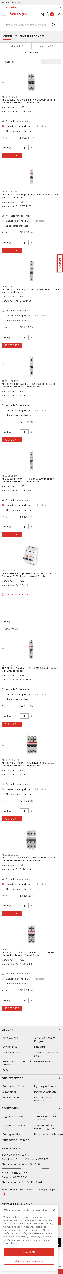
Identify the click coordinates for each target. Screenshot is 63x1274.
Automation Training (16, 1139)
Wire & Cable (11, 1097)
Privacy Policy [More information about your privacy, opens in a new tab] (10, 1243)
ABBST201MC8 (10, 665)
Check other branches (17, 130)
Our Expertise (31, 1078)
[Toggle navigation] (4, 14)
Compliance (10, 1046)
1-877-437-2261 (14, 2)
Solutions (31, 1108)
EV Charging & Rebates (43, 1099)
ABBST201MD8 (10, 286)
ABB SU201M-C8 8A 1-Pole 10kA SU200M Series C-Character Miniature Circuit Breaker (29, 385)
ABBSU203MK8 (10, 854)
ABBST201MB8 (10, 191)
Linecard (39, 1046)
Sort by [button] (45, 45)
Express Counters (14, 1125)
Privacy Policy (11, 1052)
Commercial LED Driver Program (44, 1127)
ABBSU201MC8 (10, 381)
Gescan (31, 1030)
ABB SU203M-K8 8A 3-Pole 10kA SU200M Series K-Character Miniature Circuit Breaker (29, 859)
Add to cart (12, 155)
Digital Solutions (13, 1116)
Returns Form (43, 1061)
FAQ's (6, 1070)
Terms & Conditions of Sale (48, 1054)
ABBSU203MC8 (10, 760)
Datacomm (9, 1091)
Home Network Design (48, 1134)
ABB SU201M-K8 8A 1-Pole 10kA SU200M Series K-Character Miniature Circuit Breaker (28, 480)
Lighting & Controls (46, 1086)
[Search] (31, 24)
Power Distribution (46, 1091)
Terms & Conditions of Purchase (17, 1063)
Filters (15, 45)
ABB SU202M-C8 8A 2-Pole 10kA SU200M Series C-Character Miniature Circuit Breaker (29, 954)
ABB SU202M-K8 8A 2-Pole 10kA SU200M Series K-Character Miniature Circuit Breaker (29, 101)
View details (12, 629)
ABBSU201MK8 (10, 475)
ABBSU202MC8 (10, 949)
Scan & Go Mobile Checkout (45, 1118)
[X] (53, 1210)
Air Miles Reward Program (44, 1039)
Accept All (29, 1251)
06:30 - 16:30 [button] (52, 7)
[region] (29, 1238)
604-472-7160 (31, 1164)
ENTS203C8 (8, 570)
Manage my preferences (29, 1260)
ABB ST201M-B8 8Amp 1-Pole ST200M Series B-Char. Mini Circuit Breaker (30, 196)
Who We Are (10, 1037)
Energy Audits (11, 1134)
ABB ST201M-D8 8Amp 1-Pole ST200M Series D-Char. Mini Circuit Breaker (31, 290)
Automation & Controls (17, 1086)
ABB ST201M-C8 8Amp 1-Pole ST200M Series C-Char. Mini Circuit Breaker (31, 669)
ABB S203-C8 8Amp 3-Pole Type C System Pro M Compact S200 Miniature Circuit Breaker (29, 575)
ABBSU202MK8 (10, 97)
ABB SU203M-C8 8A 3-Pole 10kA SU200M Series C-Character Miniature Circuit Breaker (29, 764)
